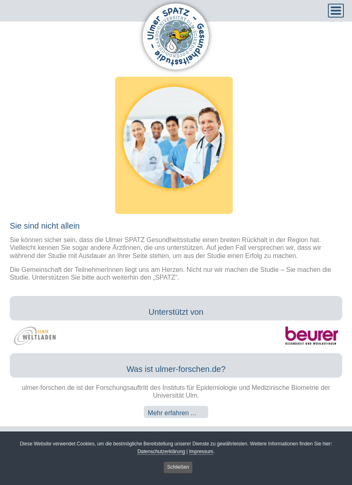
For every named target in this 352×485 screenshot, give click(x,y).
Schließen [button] (178, 468)
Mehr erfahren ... (172, 412)
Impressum (201, 452)
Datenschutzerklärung (161, 452)
